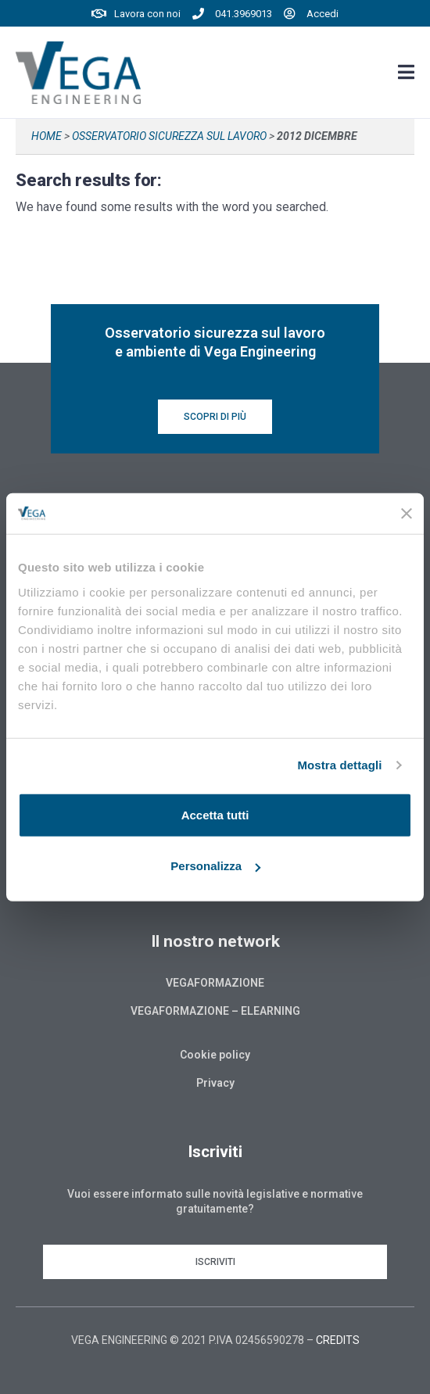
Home (46, 136)
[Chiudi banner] (406, 513)
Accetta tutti (215, 814)
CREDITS (338, 1340)
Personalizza (215, 866)
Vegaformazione (215, 983)
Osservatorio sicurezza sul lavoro (169, 136)
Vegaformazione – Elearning (215, 1011)
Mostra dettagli (339, 765)
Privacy (215, 1083)
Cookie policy (215, 1054)
